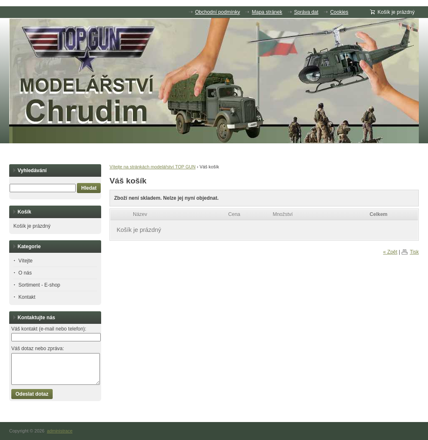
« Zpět (390, 252)
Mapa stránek (267, 12)
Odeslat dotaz (31, 394)
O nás (25, 273)
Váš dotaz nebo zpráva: (37, 348)
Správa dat (306, 12)
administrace (59, 430)
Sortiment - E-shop (39, 285)
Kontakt (27, 297)
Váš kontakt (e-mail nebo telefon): (48, 329)
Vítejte (25, 261)
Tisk (414, 252)
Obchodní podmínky (217, 12)
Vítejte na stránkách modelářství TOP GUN (153, 166)
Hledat (89, 188)
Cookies (339, 12)
